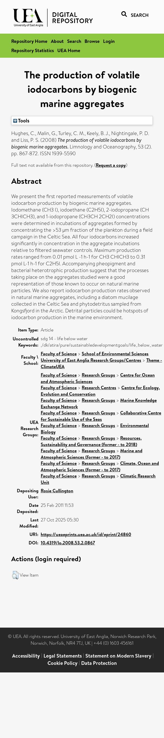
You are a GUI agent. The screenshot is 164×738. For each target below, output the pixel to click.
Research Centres (99, 387)
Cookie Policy (62, 663)
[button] (15, 575)
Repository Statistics (32, 50)
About (57, 41)
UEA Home (68, 50)
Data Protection (99, 663)
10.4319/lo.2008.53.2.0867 (68, 543)
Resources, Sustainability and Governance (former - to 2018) (91, 441)
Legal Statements (63, 655)
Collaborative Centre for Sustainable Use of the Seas (101, 416)
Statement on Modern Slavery (118, 655)
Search (74, 41)
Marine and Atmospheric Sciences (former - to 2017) (91, 453)
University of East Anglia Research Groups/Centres (91, 360)
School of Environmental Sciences (115, 354)
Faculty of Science (59, 354)
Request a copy (111, 165)
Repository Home (29, 41)
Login (109, 41)
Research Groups (98, 375)
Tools (21, 120)
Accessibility (26, 655)
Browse (92, 41)
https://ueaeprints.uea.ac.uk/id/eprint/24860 (86, 534)
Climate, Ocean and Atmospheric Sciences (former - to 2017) (100, 466)
